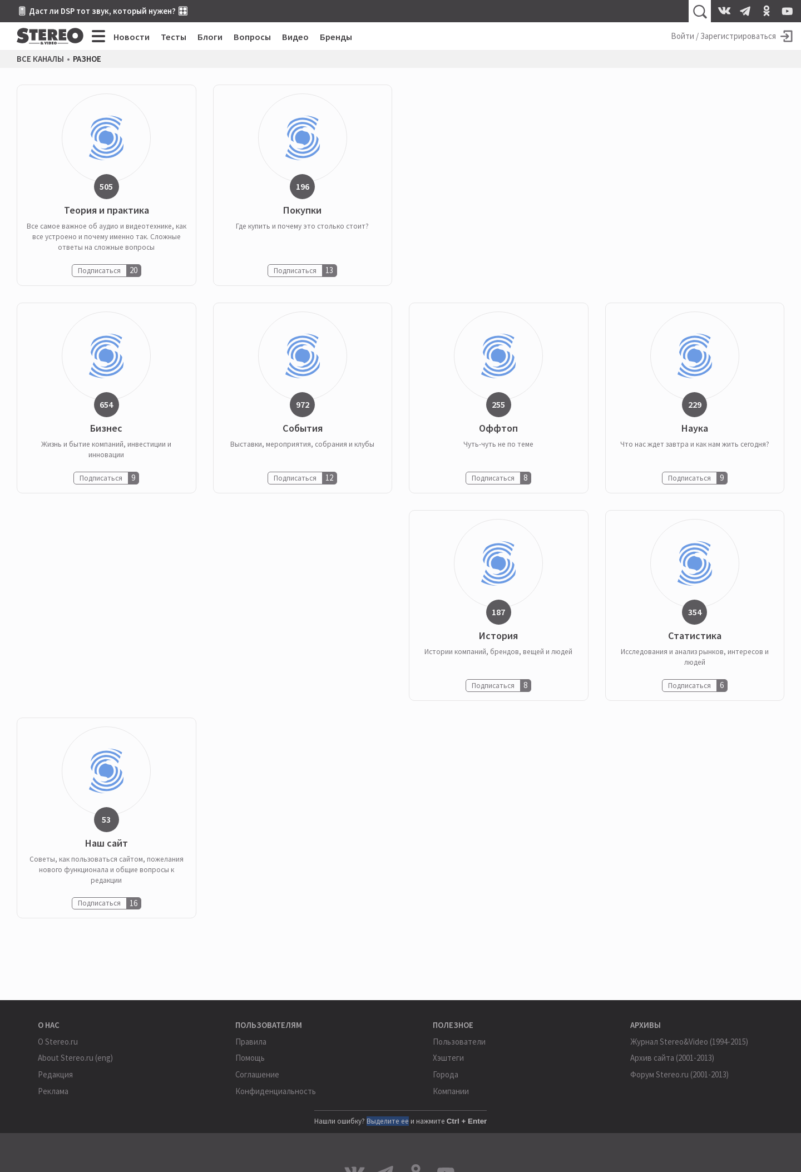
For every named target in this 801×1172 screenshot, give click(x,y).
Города (445, 1074)
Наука (694, 428)
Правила (250, 1041)
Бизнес (106, 428)
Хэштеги (448, 1057)
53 (106, 819)
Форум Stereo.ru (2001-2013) (679, 1074)
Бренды (336, 36)
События (303, 428)
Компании (451, 1091)
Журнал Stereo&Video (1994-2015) (689, 1041)
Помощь (250, 1057)
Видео (295, 36)
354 (694, 611)
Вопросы (252, 36)
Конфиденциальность (275, 1091)
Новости (131, 36)
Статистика (694, 636)
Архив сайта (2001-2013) (672, 1057)
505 (106, 186)
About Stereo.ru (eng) (75, 1057)
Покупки (302, 210)
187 (498, 611)
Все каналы (40, 59)
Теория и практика (106, 210)
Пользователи (459, 1041)
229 (694, 404)
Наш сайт (106, 843)
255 (498, 404)
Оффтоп (498, 428)
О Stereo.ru (58, 1041)
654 (106, 404)
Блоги (209, 36)
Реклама (53, 1091)
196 (302, 186)
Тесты (173, 36)
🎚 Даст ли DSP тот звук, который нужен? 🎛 (102, 11)
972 (302, 404)
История (498, 636)
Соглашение (257, 1074)
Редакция (55, 1074)
